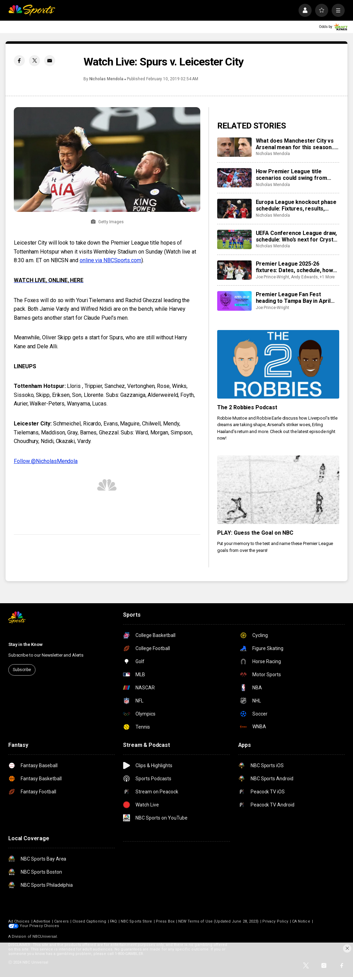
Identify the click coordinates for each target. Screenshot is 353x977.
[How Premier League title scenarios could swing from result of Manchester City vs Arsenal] (234, 177)
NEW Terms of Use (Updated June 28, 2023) (218, 921)
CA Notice (301, 921)
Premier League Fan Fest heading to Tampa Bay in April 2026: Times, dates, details (293, 297)
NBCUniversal (44, 936)
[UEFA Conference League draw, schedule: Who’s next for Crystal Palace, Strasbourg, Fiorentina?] (234, 239)
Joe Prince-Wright (272, 277)
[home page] (31, 10)
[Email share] (49, 60)
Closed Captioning (89, 921)
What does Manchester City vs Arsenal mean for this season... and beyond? (296, 144)
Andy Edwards (304, 277)
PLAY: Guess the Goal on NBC (255, 532)
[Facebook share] (19, 60)
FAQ (113, 921)
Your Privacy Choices (39, 926)
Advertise (42, 921)
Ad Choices (19, 921)
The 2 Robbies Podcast (247, 407)
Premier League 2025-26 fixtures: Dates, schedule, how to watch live (294, 267)
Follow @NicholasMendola (46, 461)
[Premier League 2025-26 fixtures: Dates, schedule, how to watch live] (234, 270)
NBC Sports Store (136, 921)
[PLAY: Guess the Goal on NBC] (278, 489)
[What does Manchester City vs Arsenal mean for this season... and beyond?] (234, 147)
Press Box (165, 921)
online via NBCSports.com (110, 260)
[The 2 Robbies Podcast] (278, 364)
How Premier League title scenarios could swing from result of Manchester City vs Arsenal (292, 174)
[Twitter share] (34, 60)
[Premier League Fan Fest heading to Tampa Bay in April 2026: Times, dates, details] (234, 300)
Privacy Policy (275, 921)
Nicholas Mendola (106, 78)
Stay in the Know (25, 644)
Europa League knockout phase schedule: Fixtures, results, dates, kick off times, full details (297, 205)
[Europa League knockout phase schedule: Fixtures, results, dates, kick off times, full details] (234, 208)
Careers (61, 921)
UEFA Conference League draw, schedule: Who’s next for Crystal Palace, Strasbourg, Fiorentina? (297, 236)
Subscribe (22, 669)
